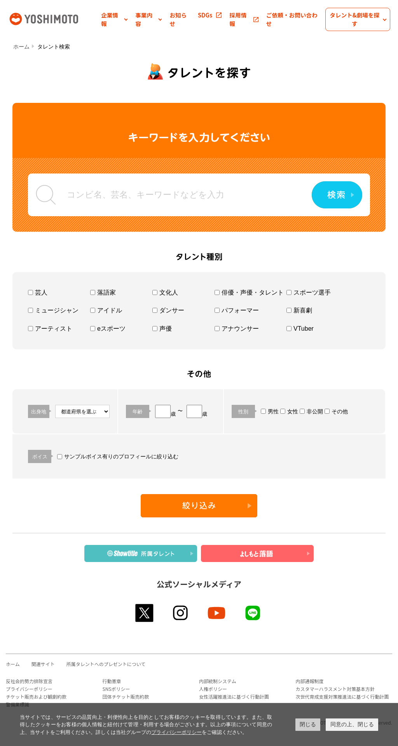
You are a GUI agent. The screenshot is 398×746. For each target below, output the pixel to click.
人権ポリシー (213, 688)
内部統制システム (217, 681)
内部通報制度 (310, 681)
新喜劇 (299, 310)
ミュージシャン (53, 310)
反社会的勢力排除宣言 (29, 681)
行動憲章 (112, 681)
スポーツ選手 (308, 292)
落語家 (103, 292)
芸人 (37, 292)
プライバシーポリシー (29, 688)
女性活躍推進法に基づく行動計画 (234, 696)
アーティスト (50, 328)
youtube (217, 613)
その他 (336, 411)
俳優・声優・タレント (249, 292)
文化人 (165, 292)
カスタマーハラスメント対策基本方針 (335, 688)
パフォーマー (237, 310)
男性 (270, 411)
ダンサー (168, 310)
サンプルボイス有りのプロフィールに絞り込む (117, 456)
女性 (289, 411)
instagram (181, 613)
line (253, 613)
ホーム (21, 46)
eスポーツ (108, 328)
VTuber (300, 328)
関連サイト (43, 664)
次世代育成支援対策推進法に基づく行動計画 (342, 696)
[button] (114, 19)
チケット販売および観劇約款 (36, 696)
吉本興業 (54, 18)
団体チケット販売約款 (126, 696)
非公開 (311, 411)
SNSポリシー (116, 688)
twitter (144, 613)
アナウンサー (237, 328)
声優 (162, 328)
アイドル (106, 310)
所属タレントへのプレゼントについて (106, 664)
